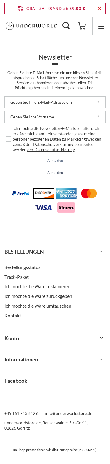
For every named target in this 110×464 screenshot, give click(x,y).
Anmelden (55, 160)
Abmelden (55, 172)
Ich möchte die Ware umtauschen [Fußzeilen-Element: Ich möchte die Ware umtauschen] (37, 305)
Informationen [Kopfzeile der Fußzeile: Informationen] (21, 359)
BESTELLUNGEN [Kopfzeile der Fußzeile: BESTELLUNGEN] (24, 251)
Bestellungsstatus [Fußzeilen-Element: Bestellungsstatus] (22, 267)
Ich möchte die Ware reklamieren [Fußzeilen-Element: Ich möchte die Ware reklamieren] (37, 286)
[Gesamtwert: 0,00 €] (82, 26)
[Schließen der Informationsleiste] (99, 8)
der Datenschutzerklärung (51, 149)
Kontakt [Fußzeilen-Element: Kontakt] (12, 315)
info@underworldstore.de (68, 413)
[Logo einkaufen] (31, 26)
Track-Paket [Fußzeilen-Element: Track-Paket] (16, 277)
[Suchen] (66, 26)
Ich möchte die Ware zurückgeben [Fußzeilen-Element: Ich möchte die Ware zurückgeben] (38, 296)
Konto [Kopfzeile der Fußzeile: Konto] (11, 338)
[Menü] (101, 26)
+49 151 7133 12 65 (22, 413)
